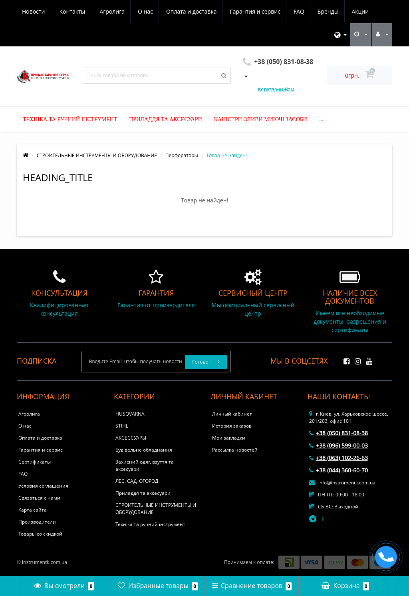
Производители (37, 521)
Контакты (363, 11)
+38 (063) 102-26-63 (338, 458)
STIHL (121, 425)
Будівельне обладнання (143, 449)
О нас (69, 11)
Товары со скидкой (40, 533)
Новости (324, 11)
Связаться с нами (39, 497)
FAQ (226, 11)
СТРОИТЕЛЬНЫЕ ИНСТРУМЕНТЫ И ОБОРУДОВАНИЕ (97, 155)
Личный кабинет (232, 413)
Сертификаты (34, 461)
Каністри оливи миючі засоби (260, 119)
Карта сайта (32, 509)
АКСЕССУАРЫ (130, 437)
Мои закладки (228, 437)
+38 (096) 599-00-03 (338, 445)
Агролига (34, 11)
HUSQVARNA (130, 413)
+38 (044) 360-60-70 (338, 470)
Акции (290, 11)
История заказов (232, 425)
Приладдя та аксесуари (165, 119)
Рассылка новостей (235, 449)
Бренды (256, 11)
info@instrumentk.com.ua (342, 482)
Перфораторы (181, 155)
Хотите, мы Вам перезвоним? (276, 89)
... (321, 119)
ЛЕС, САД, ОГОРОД (136, 481)
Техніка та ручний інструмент (70, 119)
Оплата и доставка (116, 11)
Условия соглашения (43, 485)
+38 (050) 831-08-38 (338, 433)
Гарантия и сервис (181, 11)
